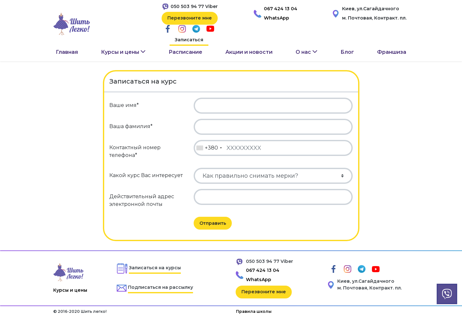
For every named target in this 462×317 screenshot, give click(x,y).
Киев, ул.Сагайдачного (370, 9)
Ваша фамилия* (131, 126)
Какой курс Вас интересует (146, 175)
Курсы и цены (70, 290)
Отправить (212, 223)
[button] (123, 52)
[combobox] (209, 148)
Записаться (189, 40)
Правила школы (254, 311)
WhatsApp (276, 18)
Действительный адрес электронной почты (141, 200)
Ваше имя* (124, 105)
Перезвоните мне (189, 18)
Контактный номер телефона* (135, 151)
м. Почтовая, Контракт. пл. (374, 18)
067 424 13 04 (280, 9)
